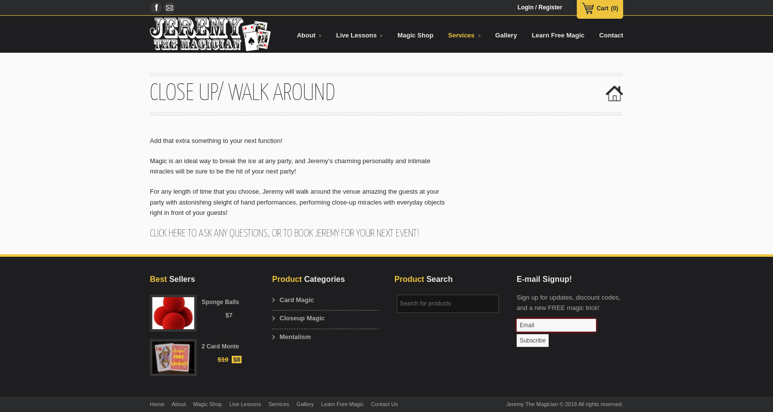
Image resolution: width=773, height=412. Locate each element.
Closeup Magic (302, 318)
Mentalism (295, 337)
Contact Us (384, 404)
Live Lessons (245, 404)
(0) (614, 8)
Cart (602, 8)
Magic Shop (207, 404)
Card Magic (297, 300)
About (179, 404)
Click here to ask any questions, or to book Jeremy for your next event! (284, 234)
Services (278, 404)
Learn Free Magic (342, 404)
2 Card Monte (220, 346)
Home (157, 404)
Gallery (305, 404)
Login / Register (540, 7)
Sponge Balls (220, 302)
